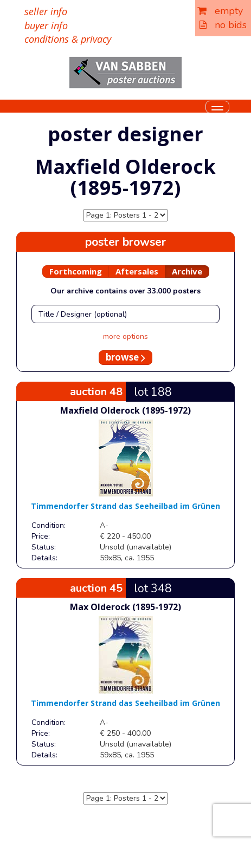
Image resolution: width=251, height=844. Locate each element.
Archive (187, 271)
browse (125, 357)
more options (125, 336)
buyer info (46, 25)
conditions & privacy (67, 38)
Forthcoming (75, 271)
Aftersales (136, 271)
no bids (223, 24)
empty (220, 10)
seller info (45, 11)
